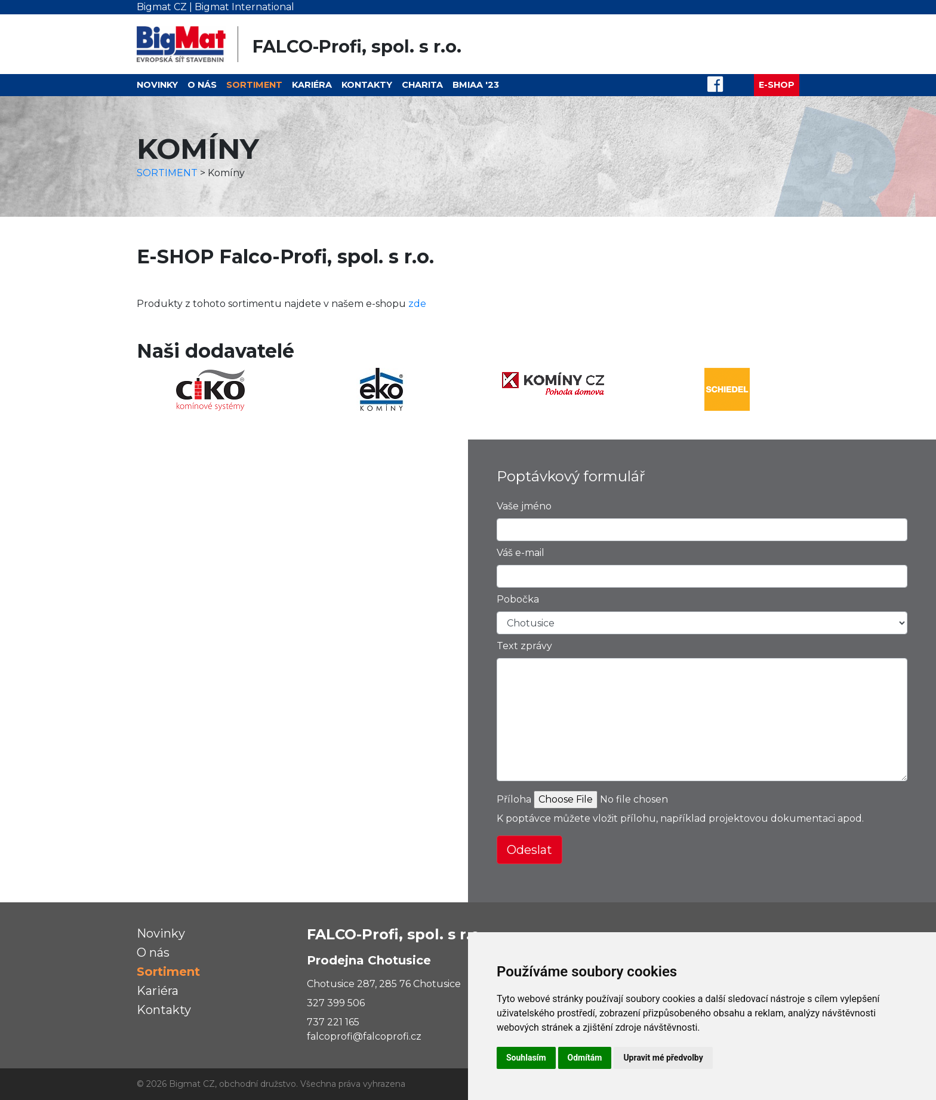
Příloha (514, 799)
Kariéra (312, 84)
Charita (422, 84)
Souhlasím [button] (526, 1057)
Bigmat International (244, 7)
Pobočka (518, 599)
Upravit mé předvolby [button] (663, 1057)
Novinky (157, 84)
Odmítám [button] (585, 1057)
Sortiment (254, 84)
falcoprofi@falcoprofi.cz (364, 1036)
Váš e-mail (520, 552)
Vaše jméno (524, 506)
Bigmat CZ (162, 7)
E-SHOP (777, 84)
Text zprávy (524, 646)
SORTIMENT (167, 173)
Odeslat (529, 850)
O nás (202, 84)
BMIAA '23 (475, 84)
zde (417, 303)
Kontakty (366, 84)
